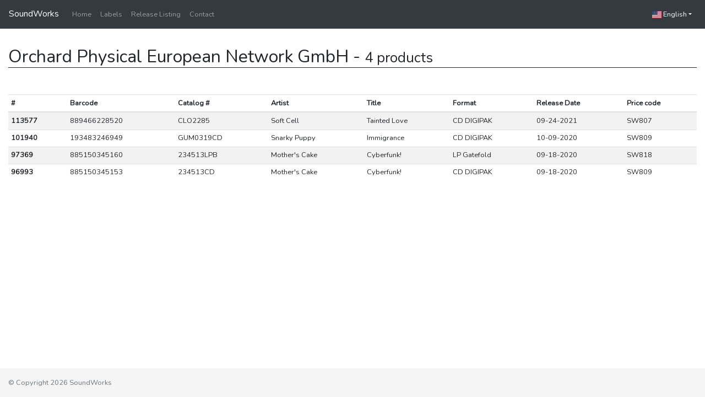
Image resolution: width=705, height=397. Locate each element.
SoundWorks (34, 14)
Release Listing (156, 14)
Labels (111, 14)
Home (81, 14)
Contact (201, 14)
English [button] (669, 14)
